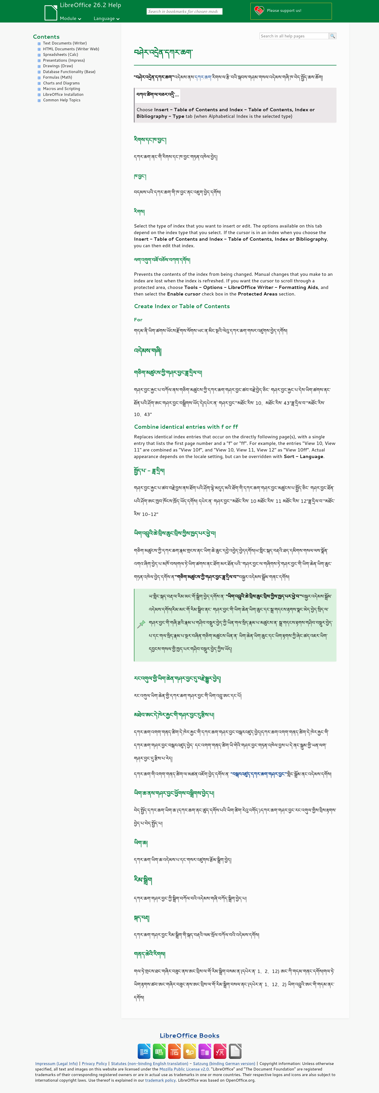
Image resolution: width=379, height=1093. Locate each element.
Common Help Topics (62, 100)
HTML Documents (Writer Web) (71, 49)
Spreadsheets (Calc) (60, 54)
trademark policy (160, 1080)
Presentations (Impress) (64, 60)
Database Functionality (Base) (69, 71)
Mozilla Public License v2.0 (184, 1069)
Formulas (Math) (57, 77)
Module (68, 18)
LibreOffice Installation (63, 94)
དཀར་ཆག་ (203, 77)
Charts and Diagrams (61, 83)
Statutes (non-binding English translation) (149, 1063)
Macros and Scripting (61, 88)
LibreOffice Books (189, 1035)
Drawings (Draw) (58, 66)
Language (104, 18)
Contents (46, 36)
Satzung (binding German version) (224, 1063)
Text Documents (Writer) (65, 43)
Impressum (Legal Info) (56, 1063)
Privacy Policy (94, 1063)
